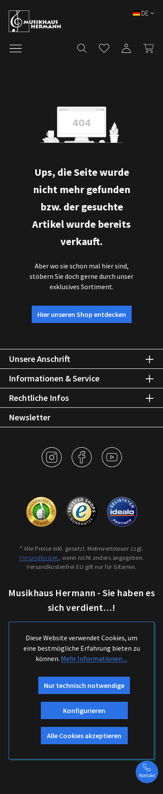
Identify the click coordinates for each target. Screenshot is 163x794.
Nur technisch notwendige (84, 685)
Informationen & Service (54, 378)
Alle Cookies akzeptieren (84, 735)
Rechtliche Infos (39, 397)
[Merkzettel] (104, 46)
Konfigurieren (84, 710)
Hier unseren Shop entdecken (81, 314)
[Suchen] (82, 46)
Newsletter (29, 417)
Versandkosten (39, 558)
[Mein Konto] (126, 46)
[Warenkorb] (145, 46)
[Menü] (20, 47)
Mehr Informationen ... (94, 658)
